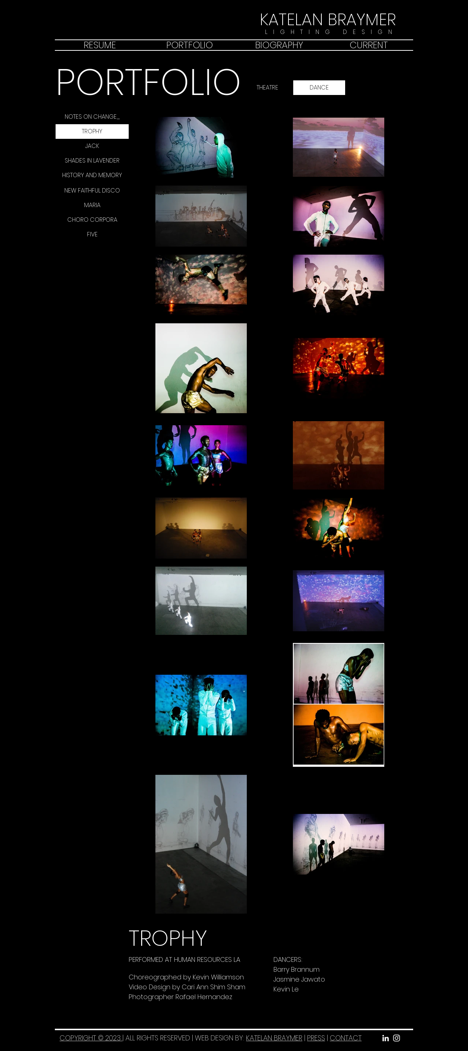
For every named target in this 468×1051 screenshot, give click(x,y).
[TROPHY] (92, 131)
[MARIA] (92, 205)
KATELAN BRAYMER (274, 1038)
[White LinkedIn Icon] (385, 1038)
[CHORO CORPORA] (92, 220)
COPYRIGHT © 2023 (91, 1038)
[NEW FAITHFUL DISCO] (92, 190)
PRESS (316, 1038)
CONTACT (346, 1038)
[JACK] (92, 146)
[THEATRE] (267, 87)
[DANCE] (319, 87)
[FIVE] (92, 234)
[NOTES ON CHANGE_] (92, 117)
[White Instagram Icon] (396, 1038)
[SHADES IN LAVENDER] (92, 160)
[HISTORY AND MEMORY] (92, 175)
